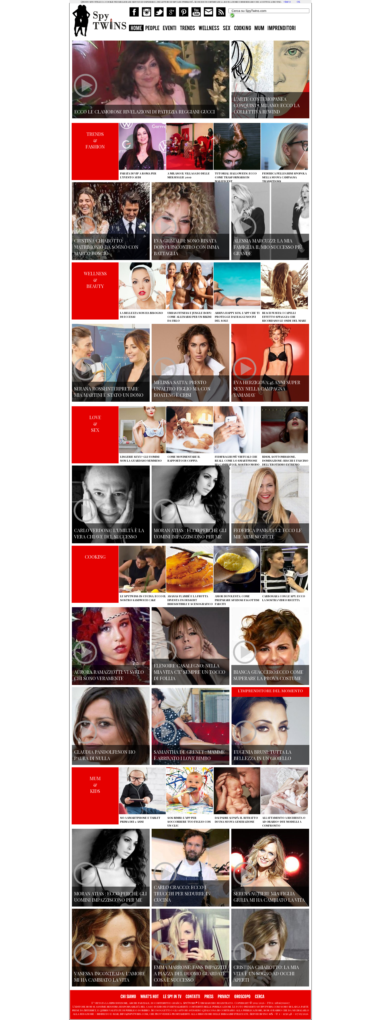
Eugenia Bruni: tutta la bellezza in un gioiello (262, 755)
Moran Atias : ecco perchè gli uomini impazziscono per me (190, 533)
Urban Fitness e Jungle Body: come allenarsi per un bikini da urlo (189, 316)
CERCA (259, 996)
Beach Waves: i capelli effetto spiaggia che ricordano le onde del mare (284, 316)
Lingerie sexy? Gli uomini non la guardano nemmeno (141, 458)
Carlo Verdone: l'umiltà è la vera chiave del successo (109, 533)
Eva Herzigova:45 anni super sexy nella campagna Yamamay (267, 388)
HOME (136, 28)
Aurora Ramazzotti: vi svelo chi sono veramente (109, 675)
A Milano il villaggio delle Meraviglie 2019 (188, 175)
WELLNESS (209, 28)
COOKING (242, 28)
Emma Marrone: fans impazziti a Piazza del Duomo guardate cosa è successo (190, 973)
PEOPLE (152, 28)
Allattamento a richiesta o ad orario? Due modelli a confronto (283, 821)
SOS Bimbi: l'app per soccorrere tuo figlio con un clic (189, 821)
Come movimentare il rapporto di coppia (183, 458)
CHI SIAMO (128, 996)
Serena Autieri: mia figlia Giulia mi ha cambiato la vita (269, 896)
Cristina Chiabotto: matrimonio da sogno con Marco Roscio (106, 246)
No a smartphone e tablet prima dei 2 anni (140, 819)
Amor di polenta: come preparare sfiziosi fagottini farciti (237, 600)
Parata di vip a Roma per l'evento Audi (138, 175)
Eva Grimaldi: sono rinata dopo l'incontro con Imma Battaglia (186, 246)
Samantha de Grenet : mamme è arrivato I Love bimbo (189, 755)
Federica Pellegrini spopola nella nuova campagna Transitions (284, 177)
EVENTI (169, 28)
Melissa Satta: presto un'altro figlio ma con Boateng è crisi (182, 388)
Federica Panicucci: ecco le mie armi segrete (268, 533)
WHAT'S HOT (149, 996)
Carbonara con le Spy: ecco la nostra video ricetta (283, 598)
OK (298, 1)
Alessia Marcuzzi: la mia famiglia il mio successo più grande (268, 246)
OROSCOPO (242, 996)
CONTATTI (193, 996)
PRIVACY (224, 996)
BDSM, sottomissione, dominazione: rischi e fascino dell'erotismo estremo (285, 460)
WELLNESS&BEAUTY (95, 279)
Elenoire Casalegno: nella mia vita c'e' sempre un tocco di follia (189, 671)
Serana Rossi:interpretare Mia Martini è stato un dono (108, 391)
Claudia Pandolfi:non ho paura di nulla (104, 755)
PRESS (208, 996)
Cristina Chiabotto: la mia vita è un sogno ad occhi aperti (266, 973)
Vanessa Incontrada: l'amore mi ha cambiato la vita (109, 976)
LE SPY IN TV (172, 996)
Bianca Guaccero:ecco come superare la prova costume (268, 675)
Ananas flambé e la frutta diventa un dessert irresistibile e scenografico (190, 600)
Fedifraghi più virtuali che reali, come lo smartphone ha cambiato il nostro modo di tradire (237, 462)
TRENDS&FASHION (95, 140)
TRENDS (187, 28)
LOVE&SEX (95, 423)
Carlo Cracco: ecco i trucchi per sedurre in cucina (182, 893)
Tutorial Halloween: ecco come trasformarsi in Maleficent (236, 177)
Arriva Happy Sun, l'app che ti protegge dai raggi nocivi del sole (237, 316)
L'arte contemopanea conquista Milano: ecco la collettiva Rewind (267, 105)
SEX (227, 28)
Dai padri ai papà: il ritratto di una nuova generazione (236, 819)
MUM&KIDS (95, 784)
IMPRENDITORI (282, 28)
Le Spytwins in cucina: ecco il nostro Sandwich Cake (143, 598)
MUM (259, 28)
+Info (287, 1)
